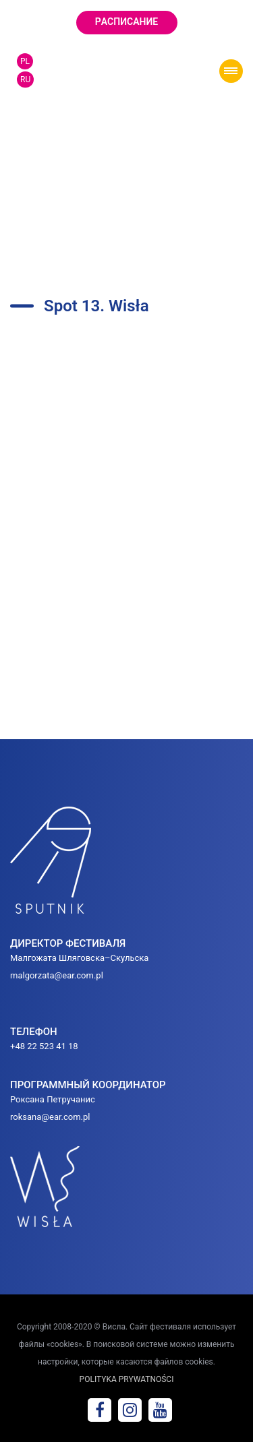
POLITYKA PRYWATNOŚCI (127, 1379)
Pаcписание (126, 21)
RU (25, 79)
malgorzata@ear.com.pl (56, 975)
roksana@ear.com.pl (50, 1117)
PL (25, 61)
